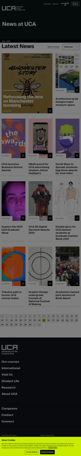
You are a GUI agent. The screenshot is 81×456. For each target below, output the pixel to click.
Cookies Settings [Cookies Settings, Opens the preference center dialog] (31, 452)
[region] (40, 446)
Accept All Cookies (47, 452)
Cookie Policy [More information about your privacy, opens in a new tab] (52, 448)
